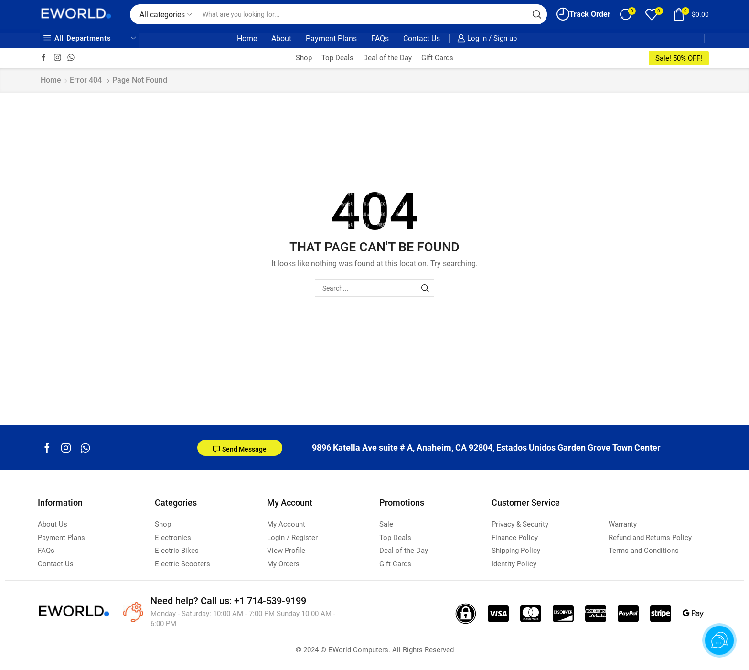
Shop (304, 58)
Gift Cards (437, 58)
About (281, 38)
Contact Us (421, 38)
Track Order (583, 14)
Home (247, 38)
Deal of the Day (387, 58)
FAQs (380, 38)
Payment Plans (331, 38)
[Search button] (537, 14)
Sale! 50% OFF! (678, 58)
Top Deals (337, 58)
